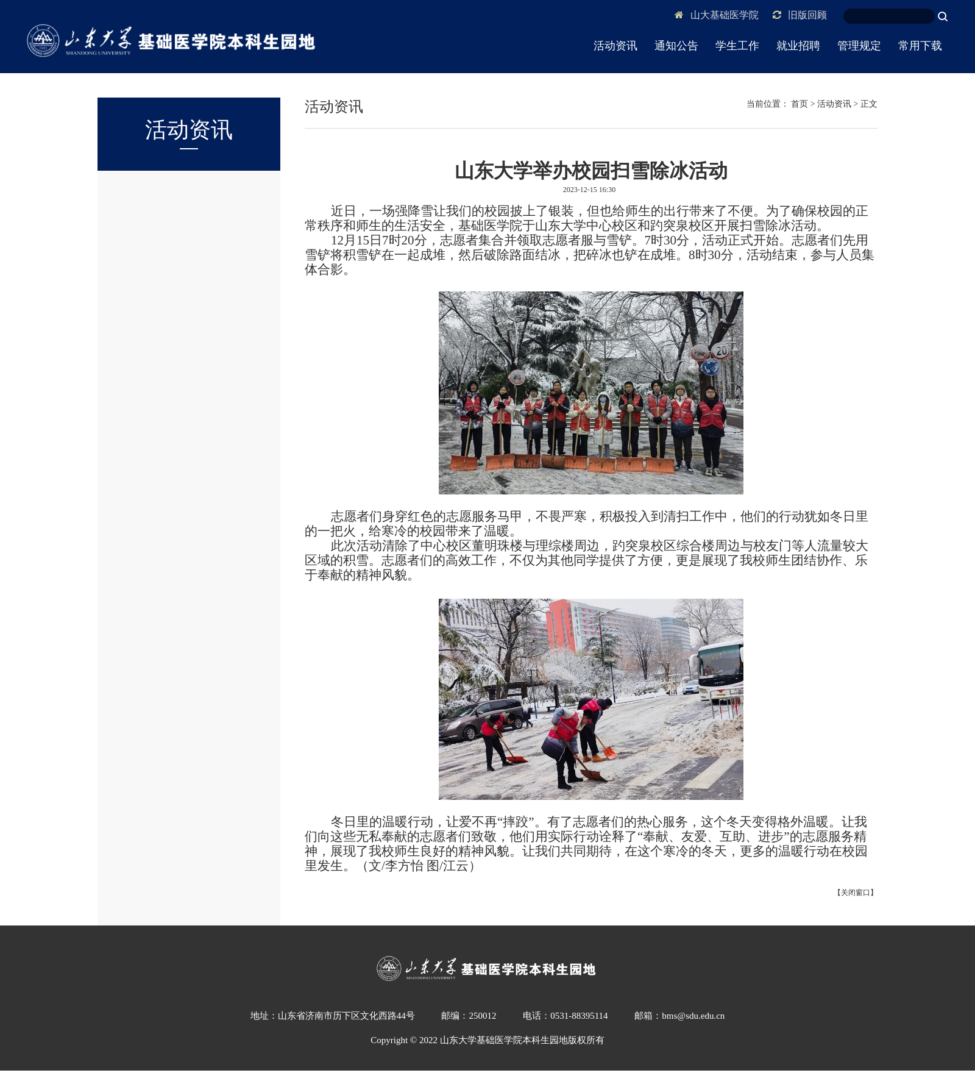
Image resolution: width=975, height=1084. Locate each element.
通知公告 (676, 46)
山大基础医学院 (717, 15)
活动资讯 (615, 46)
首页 (799, 104)
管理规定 (859, 46)
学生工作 (737, 46)
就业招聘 (798, 46)
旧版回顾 (800, 15)
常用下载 (920, 46)
